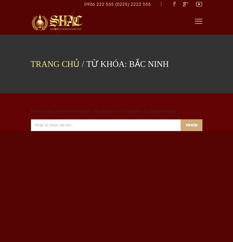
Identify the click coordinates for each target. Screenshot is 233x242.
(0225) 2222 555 (133, 4)
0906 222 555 (99, 4)
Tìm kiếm (191, 125)
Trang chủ (55, 64)
